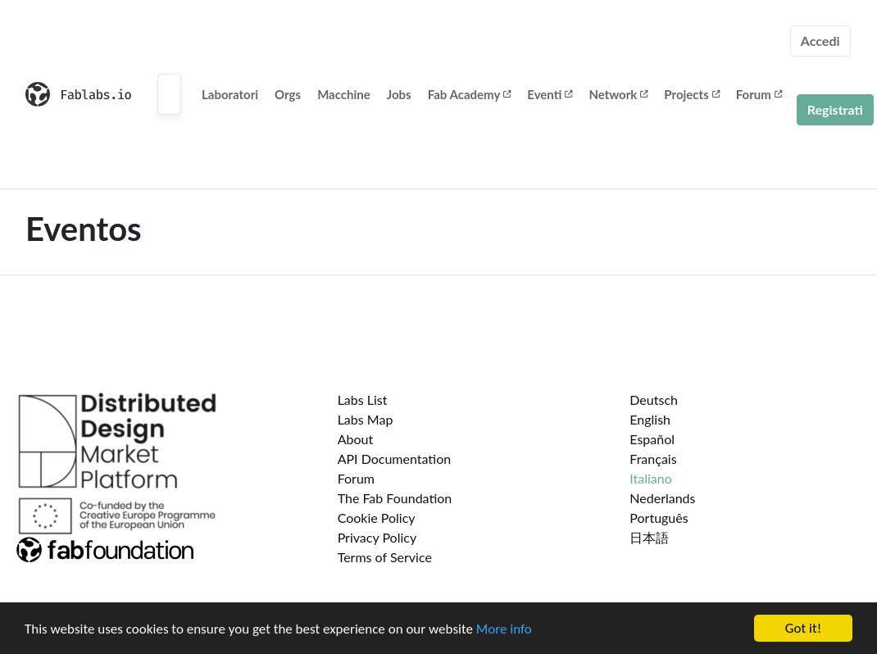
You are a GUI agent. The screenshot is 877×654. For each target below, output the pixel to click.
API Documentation (395, 458)
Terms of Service (385, 557)
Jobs (399, 94)
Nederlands (662, 498)
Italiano (650, 478)
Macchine (343, 94)
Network (618, 94)
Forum (759, 94)
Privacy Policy (377, 537)
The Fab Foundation (395, 498)
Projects (691, 94)
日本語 (649, 537)
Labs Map (365, 419)
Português (658, 517)
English (649, 419)
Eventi (549, 94)
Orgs (288, 94)
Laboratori (230, 94)
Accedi (820, 40)
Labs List (363, 399)
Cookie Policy (377, 517)
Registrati (835, 109)
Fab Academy (469, 94)
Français (652, 458)
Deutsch (653, 399)
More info (504, 629)
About (356, 439)
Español (652, 439)
